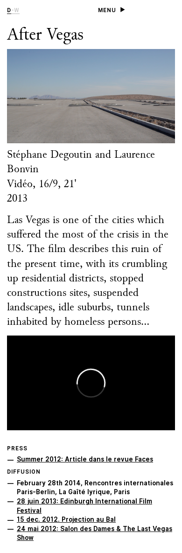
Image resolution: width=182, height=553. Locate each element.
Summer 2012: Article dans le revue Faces (85, 459)
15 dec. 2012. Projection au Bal (66, 519)
